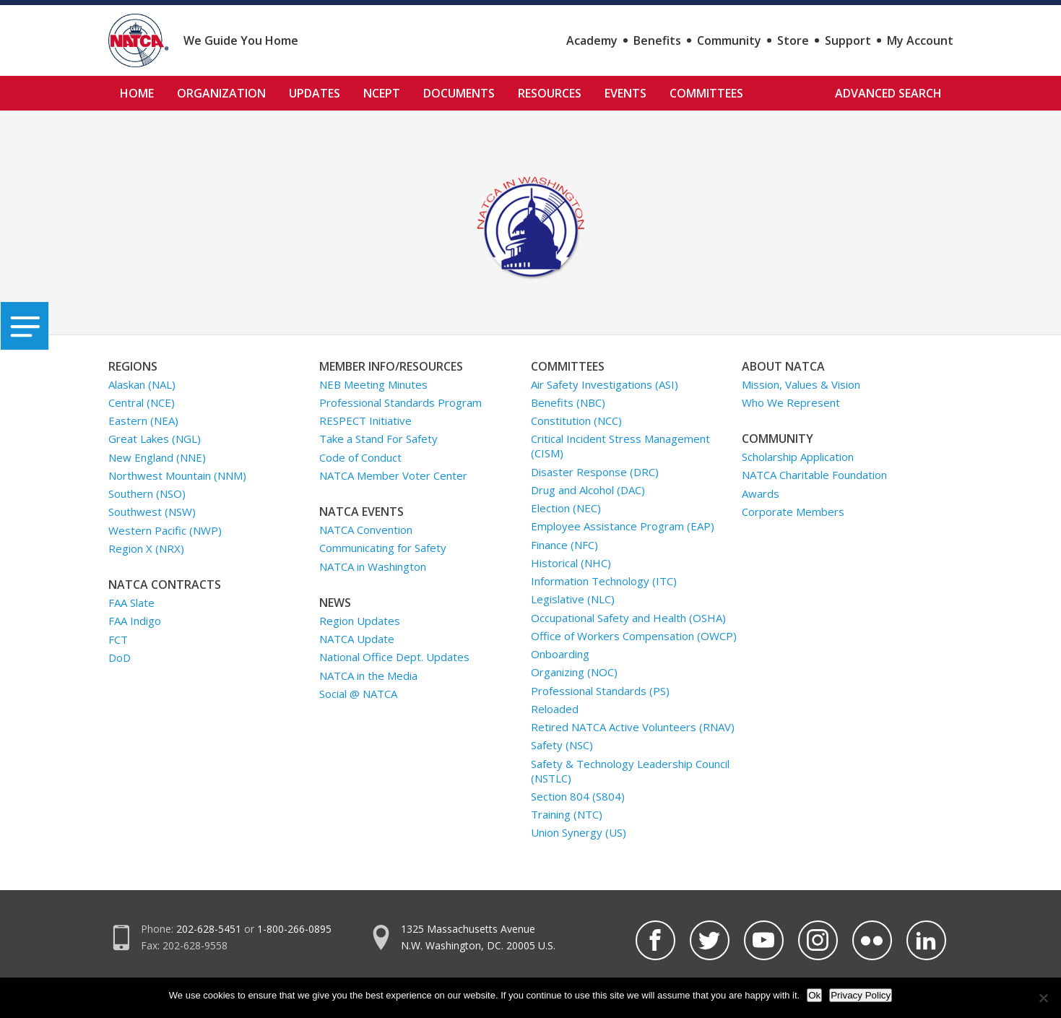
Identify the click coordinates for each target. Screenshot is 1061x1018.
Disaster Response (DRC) (595, 472)
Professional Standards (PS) (600, 690)
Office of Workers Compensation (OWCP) (634, 636)
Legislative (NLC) (573, 599)
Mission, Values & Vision (801, 384)
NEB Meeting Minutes (373, 384)
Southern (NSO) (147, 493)
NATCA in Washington (372, 566)
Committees (706, 93)
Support (848, 40)
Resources (549, 93)
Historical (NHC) (571, 563)
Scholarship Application (798, 456)
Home (137, 93)
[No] (1043, 998)
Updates (314, 93)
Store (793, 40)
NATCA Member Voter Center (393, 475)
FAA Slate (131, 602)
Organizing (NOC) (574, 672)
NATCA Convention (365, 529)
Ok (814, 995)
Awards (760, 493)
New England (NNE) (157, 457)
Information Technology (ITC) (604, 581)
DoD (119, 657)
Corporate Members (793, 511)
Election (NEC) (566, 508)
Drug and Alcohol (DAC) (588, 490)
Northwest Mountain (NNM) (177, 475)
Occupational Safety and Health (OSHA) (628, 618)
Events (625, 93)
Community (729, 40)
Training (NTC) (566, 814)
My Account (920, 40)
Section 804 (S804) (578, 796)
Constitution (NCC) (576, 420)
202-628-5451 (208, 929)
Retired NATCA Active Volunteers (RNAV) (633, 727)
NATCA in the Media (368, 675)
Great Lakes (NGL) (154, 438)
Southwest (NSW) (152, 511)
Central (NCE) (141, 402)
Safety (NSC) (562, 745)
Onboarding (560, 654)
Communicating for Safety (382, 547)
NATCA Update (356, 638)
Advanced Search (888, 93)
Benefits (657, 40)
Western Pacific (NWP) (165, 530)
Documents (459, 93)
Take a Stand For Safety (378, 438)
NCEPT (381, 93)
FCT (118, 639)
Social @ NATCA (358, 693)
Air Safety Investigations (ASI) (604, 384)
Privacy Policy (861, 995)
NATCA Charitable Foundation (814, 474)
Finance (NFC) (564, 545)
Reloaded (555, 709)
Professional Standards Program (400, 402)
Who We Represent (791, 402)
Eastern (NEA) (143, 420)
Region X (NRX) (146, 548)
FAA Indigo (134, 620)
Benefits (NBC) (568, 402)
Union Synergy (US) (578, 832)
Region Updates (359, 620)
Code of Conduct (360, 457)
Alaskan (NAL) (142, 384)
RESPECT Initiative (365, 420)
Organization (221, 93)
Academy (592, 40)
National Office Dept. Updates (394, 657)
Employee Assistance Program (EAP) (622, 526)
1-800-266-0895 (294, 929)
